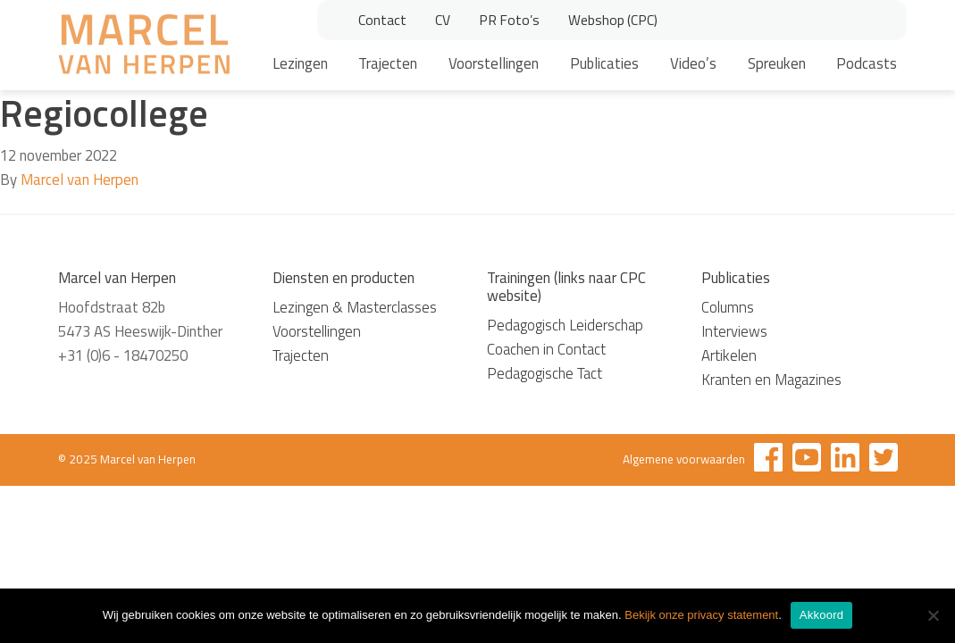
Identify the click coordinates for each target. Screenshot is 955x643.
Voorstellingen (493, 63)
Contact (382, 19)
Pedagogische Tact (544, 373)
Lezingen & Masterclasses (354, 307)
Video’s (693, 63)
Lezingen (300, 63)
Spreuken (777, 63)
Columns (727, 307)
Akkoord (821, 615)
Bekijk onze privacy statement (701, 615)
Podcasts (866, 63)
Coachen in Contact (546, 349)
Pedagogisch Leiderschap (565, 325)
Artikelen (729, 355)
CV (442, 19)
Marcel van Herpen (79, 179)
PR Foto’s (509, 19)
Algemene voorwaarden (684, 459)
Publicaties (604, 63)
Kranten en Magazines (771, 379)
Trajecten (387, 63)
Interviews (734, 331)
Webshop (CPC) (613, 19)
